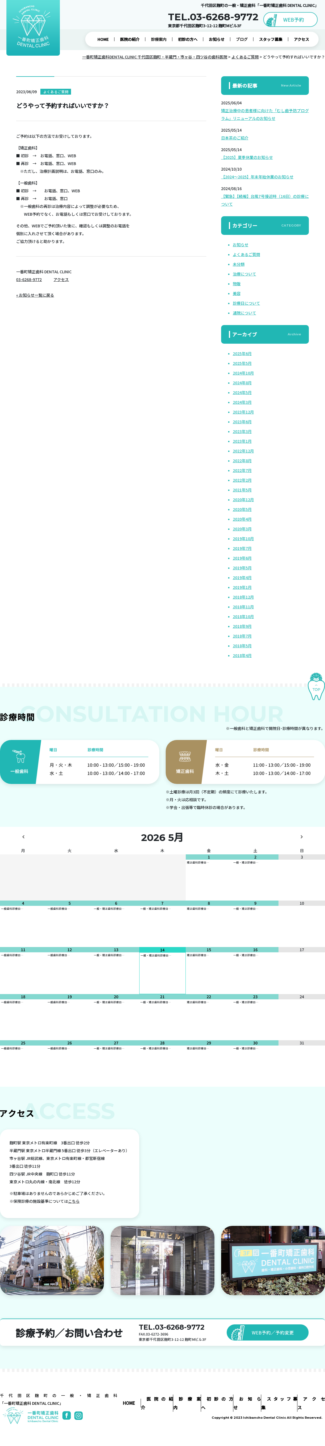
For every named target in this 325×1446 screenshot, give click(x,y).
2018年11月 (243, 606)
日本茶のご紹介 (234, 138)
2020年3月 (242, 529)
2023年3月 (242, 431)
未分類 (239, 264)
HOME (103, 39)
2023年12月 (243, 412)
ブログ (242, 39)
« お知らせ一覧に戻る (35, 295)
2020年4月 (242, 519)
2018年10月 (243, 616)
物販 (237, 283)
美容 (237, 293)
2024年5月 (242, 392)
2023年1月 (242, 441)
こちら (74, 1201)
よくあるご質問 (246, 254)
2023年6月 (242, 421)
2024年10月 (243, 373)
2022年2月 (242, 480)
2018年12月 (243, 597)
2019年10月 (243, 538)
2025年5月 (242, 363)
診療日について (246, 303)
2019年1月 (242, 587)
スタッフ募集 (270, 39)
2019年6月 (242, 558)
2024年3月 (242, 402)
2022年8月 (242, 460)
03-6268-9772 (29, 279)
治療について (244, 274)
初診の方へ (187, 39)
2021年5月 (242, 490)
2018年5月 (242, 645)
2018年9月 (242, 626)
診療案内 (159, 39)
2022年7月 (242, 470)
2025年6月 (242, 353)
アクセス (301, 39)
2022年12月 (243, 451)
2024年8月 (242, 382)
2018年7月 (242, 636)
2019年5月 (242, 567)
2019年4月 (242, 577)
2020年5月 (242, 509)
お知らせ (216, 39)
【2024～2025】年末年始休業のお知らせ (257, 176)
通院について (244, 313)
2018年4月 (242, 655)
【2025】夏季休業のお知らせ (247, 157)
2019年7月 (242, 548)
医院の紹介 (130, 39)
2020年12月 (243, 499)
